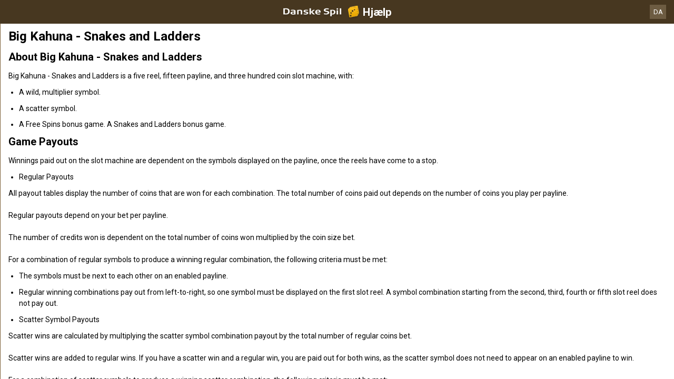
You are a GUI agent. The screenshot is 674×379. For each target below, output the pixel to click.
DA (658, 12)
